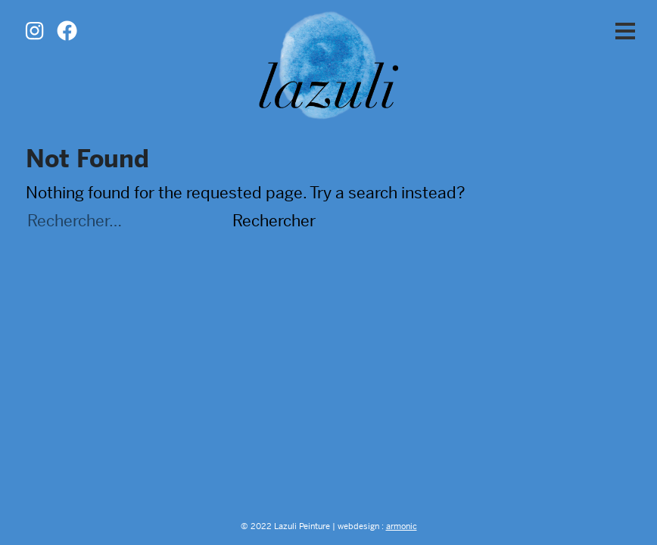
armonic (401, 526)
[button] (624, 32)
